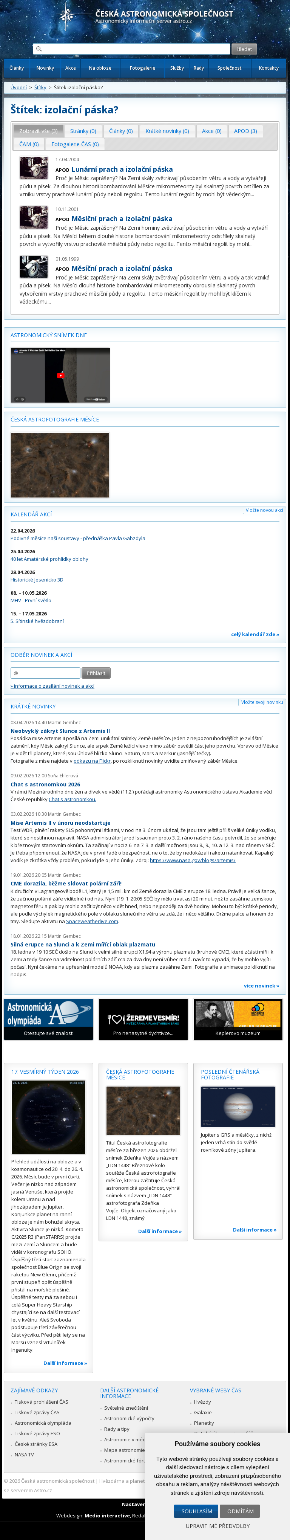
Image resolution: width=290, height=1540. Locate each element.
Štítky (40, 87)
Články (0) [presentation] (121, 130)
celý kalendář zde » (255, 634)
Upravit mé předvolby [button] (218, 1525)
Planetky (204, 1422)
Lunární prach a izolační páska (122, 169)
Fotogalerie (142, 68)
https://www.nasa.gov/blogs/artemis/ (193, 860)
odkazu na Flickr (92, 760)
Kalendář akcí (31, 514)
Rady (199, 68)
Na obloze (100, 68)
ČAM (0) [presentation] (29, 144)
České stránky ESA (36, 1444)
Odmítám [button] (240, 1511)
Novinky (45, 68)
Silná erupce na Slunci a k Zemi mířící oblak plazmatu (83, 944)
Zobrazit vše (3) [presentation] (38, 130)
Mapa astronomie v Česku (134, 1450)
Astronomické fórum (127, 1460)
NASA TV (24, 1454)
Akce (70, 68)
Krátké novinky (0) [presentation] (167, 130)
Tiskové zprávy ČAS (37, 1412)
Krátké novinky (33, 706)
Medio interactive (107, 1515)
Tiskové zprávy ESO (37, 1433)
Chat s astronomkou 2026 (45, 784)
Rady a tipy (117, 1429)
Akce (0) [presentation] (212, 130)
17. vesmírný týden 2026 (45, 1071)
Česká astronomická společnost (57, 1480)
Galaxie (203, 1412)
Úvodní (19, 87)
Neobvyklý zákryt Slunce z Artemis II (60, 730)
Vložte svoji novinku (262, 702)
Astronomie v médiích (128, 1439)
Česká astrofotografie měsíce (55, 419)
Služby (177, 68)
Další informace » (65, 1363)
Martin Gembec (64, 722)
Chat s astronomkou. (72, 799)
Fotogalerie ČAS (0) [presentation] (75, 144)
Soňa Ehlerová (63, 775)
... (252, 194)
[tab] (39, 131)
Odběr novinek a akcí (41, 654)
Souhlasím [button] (197, 1511)
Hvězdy (202, 1401)
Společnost (230, 68)
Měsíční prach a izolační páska (122, 218)
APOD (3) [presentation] (245, 130)
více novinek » (261, 985)
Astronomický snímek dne (49, 335)
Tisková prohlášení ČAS (41, 1401)
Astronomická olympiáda (43, 1422)
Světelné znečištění (126, 1407)
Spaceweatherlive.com (92, 921)
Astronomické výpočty (129, 1418)
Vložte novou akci (264, 510)
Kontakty (269, 68)
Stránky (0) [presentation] (83, 130)
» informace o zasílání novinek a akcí (52, 685)
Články (16, 68)
